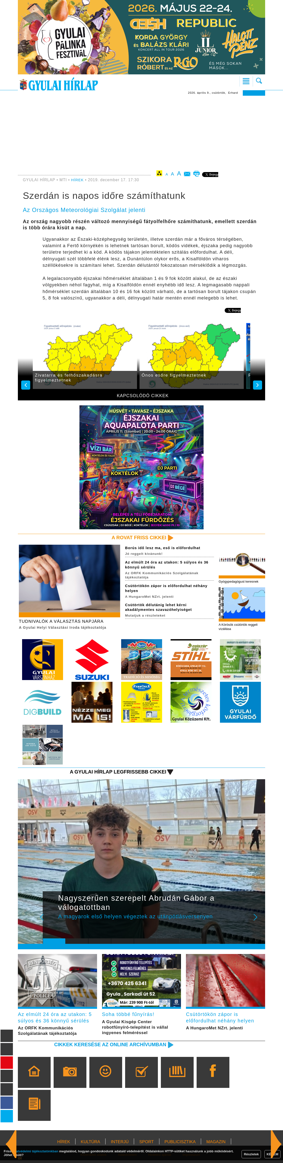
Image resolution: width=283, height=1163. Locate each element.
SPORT (146, 1144)
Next (258, 922)
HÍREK (77, 180)
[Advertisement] (141, 133)
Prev (50, 922)
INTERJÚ (120, 1144)
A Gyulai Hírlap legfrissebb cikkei (115, 773)
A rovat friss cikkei (137, 537)
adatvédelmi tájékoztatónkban (35, 1151)
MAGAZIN (215, 1144)
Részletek (251, 1154)
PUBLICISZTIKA (180, 1144)
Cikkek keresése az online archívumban (107, 1047)
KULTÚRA (90, 1144)
